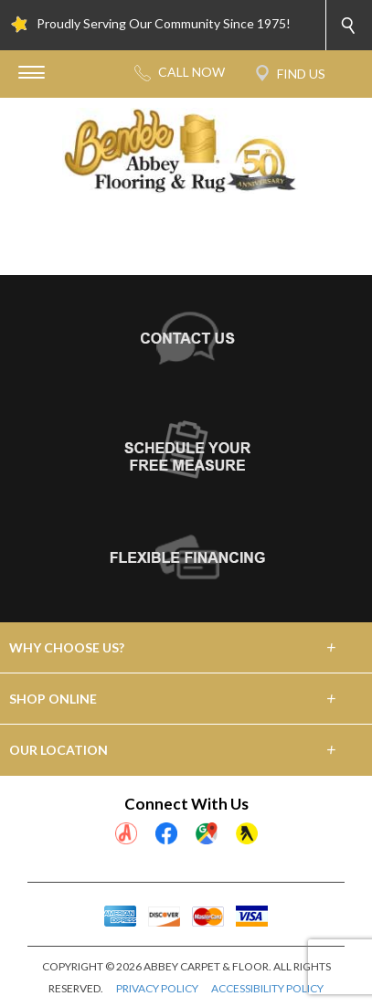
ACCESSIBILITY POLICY (267, 988)
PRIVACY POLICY (157, 988)
